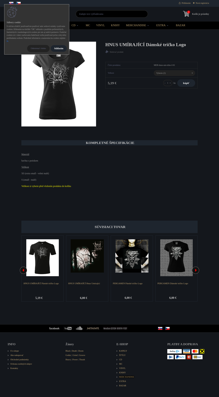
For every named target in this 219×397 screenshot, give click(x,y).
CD (74, 25)
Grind (75, 355)
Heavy (68, 359)
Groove (82, 355)
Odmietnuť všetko (38, 48)
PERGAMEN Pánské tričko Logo (127, 283)
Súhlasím (58, 48)
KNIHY (115, 25)
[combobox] (174, 73)
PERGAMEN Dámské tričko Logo (172, 283)
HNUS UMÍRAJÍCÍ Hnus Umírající (84, 283)
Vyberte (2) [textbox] (161, 73)
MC (88, 25)
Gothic (68, 355)
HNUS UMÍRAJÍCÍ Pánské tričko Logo (41, 283)
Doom (80, 351)
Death (74, 351)
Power (75, 359)
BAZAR (180, 25)
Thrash (82, 359)
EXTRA (161, 25)
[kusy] (167, 83)
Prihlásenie (186, 3)
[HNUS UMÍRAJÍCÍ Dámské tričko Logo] (58, 84)
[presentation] (23, 270)
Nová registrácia (202, 3)
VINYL (100, 25)
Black (68, 351)
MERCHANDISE (136, 25)
